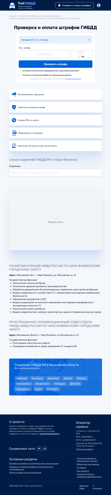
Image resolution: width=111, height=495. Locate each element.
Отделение (14, 166)
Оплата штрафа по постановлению (25, 472)
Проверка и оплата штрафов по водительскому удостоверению (31, 468)
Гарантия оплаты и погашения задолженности (89, 475)
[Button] (99, 5)
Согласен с (45, 75)
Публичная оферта (85, 449)
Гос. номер (24, 47)
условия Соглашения (73, 79)
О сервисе (81, 467)
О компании (97, 487)
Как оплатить (83, 471)
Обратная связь (83, 487)
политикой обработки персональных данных (51, 75)
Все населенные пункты (27, 368)
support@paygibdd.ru (50, 434)
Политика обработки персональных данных (87, 459)
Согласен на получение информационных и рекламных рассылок (49, 70)
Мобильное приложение (88, 464)
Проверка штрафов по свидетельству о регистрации (34, 463)
